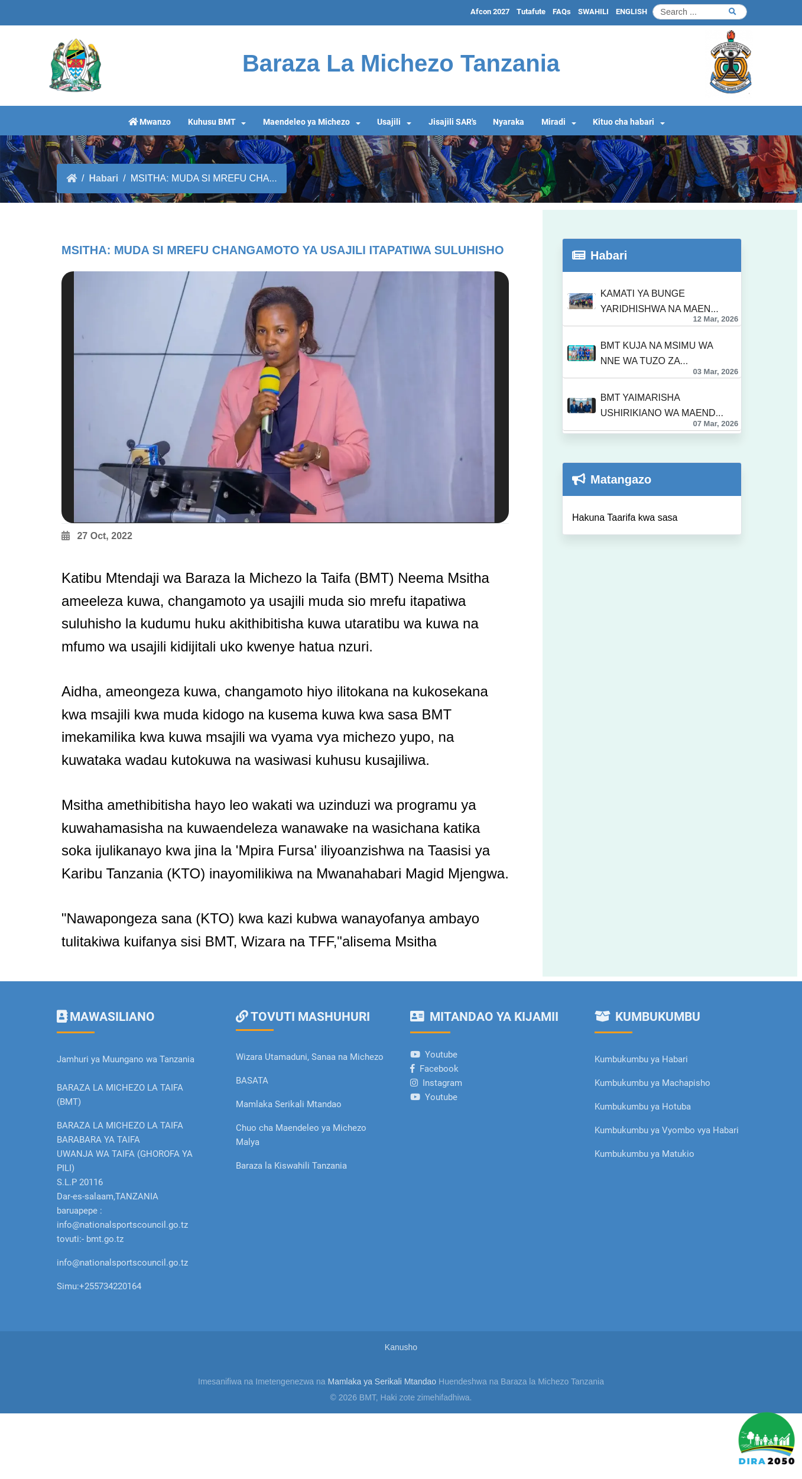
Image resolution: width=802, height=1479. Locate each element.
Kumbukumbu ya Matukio (644, 1154)
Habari (103, 178)
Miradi (553, 122)
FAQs (562, 11)
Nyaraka (508, 122)
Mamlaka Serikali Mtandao (289, 1104)
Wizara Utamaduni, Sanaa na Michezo (310, 1057)
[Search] (699, 12)
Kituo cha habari (623, 122)
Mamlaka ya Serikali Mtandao (382, 1381)
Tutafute (531, 11)
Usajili (389, 122)
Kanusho (401, 1347)
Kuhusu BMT (212, 122)
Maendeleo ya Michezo (306, 122)
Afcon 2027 (489, 11)
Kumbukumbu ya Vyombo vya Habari (667, 1130)
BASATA (252, 1080)
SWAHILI (593, 11)
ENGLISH (631, 11)
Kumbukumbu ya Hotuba (643, 1106)
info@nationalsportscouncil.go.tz (122, 1262)
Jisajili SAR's (452, 122)
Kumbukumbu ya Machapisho (654, 1083)
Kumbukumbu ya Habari (641, 1059)
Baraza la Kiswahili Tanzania (291, 1165)
